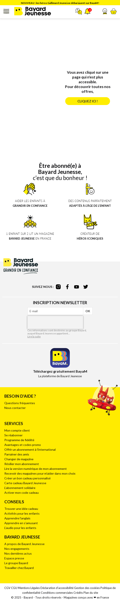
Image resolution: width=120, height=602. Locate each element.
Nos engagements (16, 548)
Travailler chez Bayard (19, 568)
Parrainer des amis (16, 454)
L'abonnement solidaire (19, 488)
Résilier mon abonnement (21, 464)
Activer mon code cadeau (21, 492)
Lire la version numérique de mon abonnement (35, 468)
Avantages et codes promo (22, 445)
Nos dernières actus (18, 553)
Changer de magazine (18, 459)
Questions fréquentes (19, 403)
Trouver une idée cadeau (21, 508)
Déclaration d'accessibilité (56, 588)
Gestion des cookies (87, 588)
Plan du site (90, 592)
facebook (67, 286)
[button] (105, 11)
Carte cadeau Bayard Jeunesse (25, 483)
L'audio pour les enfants (20, 528)
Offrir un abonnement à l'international (30, 449)
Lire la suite (34, 336)
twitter (85, 286)
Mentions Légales (29, 588)
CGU (14, 588)
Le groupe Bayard (16, 563)
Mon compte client (17, 430)
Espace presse (14, 558)
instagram (58, 286)
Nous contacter (15, 408)
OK (87, 311)
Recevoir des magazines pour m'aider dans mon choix (39, 473)
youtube (76, 286)
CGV (7, 588)
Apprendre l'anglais (17, 518)
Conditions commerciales (57, 592)
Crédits (78, 592)
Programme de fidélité (19, 440)
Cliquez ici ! (87, 101)
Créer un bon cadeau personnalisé (27, 478)
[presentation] (55, 322)
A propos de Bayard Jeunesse (24, 544)
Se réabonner (13, 435)
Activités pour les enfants (22, 513)
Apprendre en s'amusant (21, 523)
